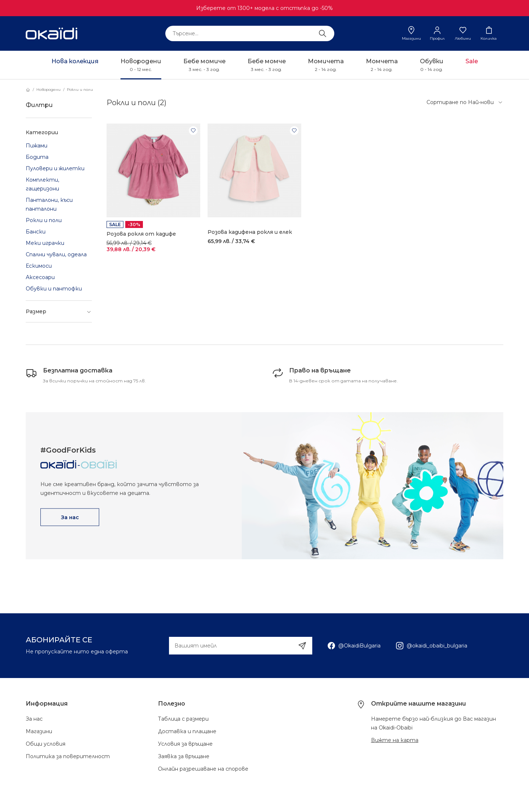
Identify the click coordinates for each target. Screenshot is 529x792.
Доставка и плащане (187, 731)
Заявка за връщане (183, 756)
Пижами (36, 145)
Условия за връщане (185, 744)
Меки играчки (45, 243)
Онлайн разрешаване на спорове (203, 769)
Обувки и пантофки (54, 288)
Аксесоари (40, 277)
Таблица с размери (183, 719)
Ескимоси (39, 266)
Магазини (39, 731)
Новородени (48, 89)
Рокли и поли (80, 89)
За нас (34, 719)
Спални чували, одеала (56, 254)
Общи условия (45, 744)
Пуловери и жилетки (55, 168)
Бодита (37, 157)
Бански (36, 231)
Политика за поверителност (68, 756)
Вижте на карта (394, 740)
